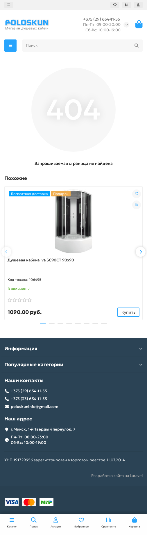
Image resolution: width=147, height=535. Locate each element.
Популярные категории (73, 365)
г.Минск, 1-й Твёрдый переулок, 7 (43, 429)
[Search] (82, 45)
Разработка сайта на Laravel (117, 475)
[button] (6, 252)
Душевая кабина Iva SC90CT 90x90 (41, 260)
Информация (73, 349)
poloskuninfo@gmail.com (34, 406)
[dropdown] (8, 5)
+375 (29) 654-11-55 (101, 19)
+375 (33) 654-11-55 (29, 398)
